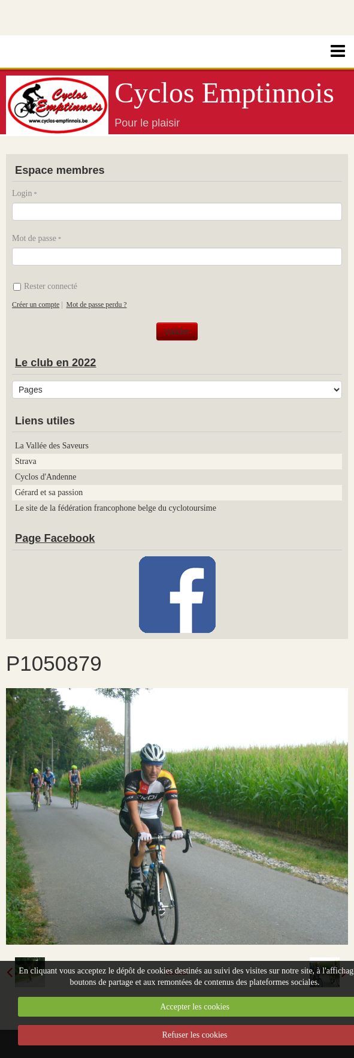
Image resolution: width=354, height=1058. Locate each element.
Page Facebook (55, 538)
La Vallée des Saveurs (52, 445)
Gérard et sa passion (49, 492)
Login (22, 193)
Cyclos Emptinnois (224, 92)
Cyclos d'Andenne (45, 476)
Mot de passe (34, 238)
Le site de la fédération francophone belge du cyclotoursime (115, 508)
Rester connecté (45, 286)
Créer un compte (35, 304)
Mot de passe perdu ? (96, 304)
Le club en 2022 (55, 363)
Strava (26, 461)
